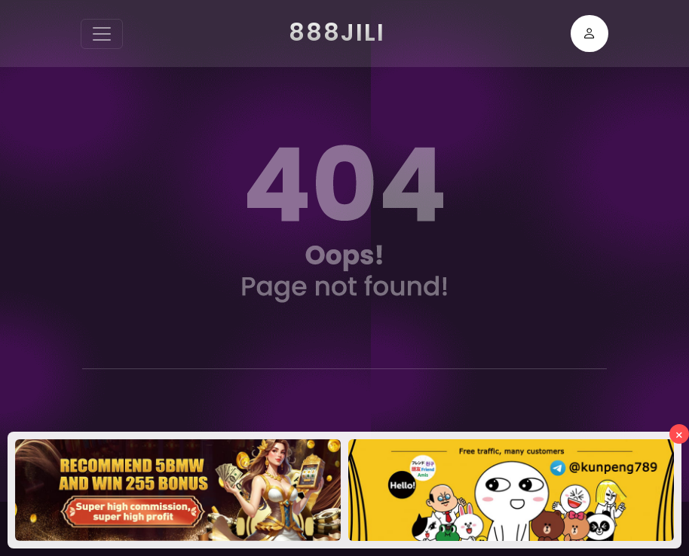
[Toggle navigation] (102, 34)
